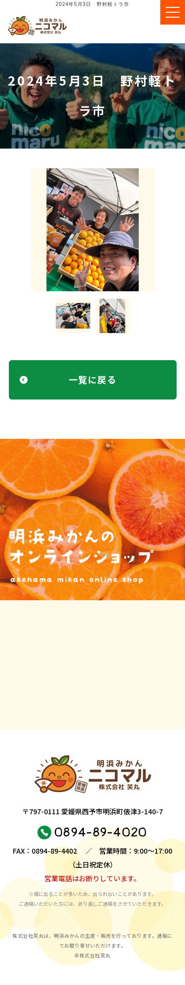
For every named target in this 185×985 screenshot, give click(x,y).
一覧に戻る (92, 379)
